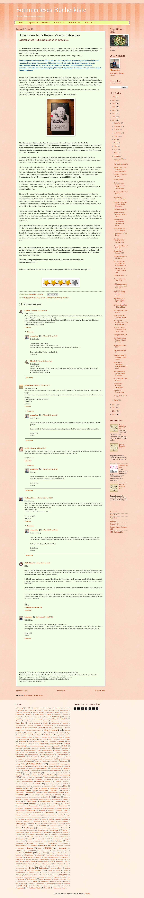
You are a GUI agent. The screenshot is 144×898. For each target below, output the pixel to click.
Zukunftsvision (50, 883)
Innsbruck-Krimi (37, 786)
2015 (114, 414)
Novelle (39, 834)
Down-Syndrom (25, 743)
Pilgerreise (29, 841)
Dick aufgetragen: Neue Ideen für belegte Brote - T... (120, 263)
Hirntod (17, 781)
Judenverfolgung (43, 790)
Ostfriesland (64, 837)
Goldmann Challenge (47, 775)
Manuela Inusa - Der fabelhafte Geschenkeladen (120, 169)
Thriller (32, 868)
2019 (114, 120)
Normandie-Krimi (20, 834)
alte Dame (58, 883)
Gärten (30, 777)
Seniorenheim (64, 857)
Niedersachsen (19, 832)
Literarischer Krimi (36, 815)
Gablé (18, 766)
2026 (114, 97)
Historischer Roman (42, 781)
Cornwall (34, 739)
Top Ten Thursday (34, 870)
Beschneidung (55, 723)
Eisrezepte (42, 748)
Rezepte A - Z (114, 524)
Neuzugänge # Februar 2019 (119, 252)
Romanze (26, 850)
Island (65, 786)
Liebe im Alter (19, 812)
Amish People (39, 714)
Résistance (54, 850)
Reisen (53, 845)
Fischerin (27, 759)
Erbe (39, 750)
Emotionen (65, 748)
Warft (69, 877)
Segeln (45, 857)
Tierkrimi (67, 868)
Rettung (59, 297)
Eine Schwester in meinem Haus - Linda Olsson (119, 241)
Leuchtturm (59, 810)
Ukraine (49, 872)
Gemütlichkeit (34, 770)
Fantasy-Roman (52, 756)
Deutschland (37, 741)
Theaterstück (64, 866)
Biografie (18, 727)
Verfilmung (18, 877)
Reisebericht (33, 845)
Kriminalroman (60, 801)
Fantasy (42, 757)
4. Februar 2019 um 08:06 (49, 336)
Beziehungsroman (20, 725)
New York (65, 830)
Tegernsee (36, 866)
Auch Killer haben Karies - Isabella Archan (119, 293)
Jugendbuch (54, 790)
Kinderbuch (20, 795)
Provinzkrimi (41, 843)
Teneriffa (45, 866)
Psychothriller (52, 843)
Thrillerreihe (43, 868)
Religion (60, 845)
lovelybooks (46, 886)
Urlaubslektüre (44, 874)
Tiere (59, 868)
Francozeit (20, 761)
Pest (17, 841)
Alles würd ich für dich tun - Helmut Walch (120, 214)
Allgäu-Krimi (26, 712)
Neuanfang (41, 830)
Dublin (49, 746)
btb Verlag (37, 297)
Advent (20, 710)
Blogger (67, 727)
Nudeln (46, 834)
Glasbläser (65, 772)
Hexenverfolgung (64, 779)
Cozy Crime (42, 739)
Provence (30, 843)
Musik (32, 823)
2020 (114, 117)
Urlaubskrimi (35, 874)
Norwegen (30, 834)
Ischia (59, 786)
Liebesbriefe (29, 812)
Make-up (37, 819)
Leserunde (50, 810)
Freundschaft (52, 764)
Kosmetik (18, 799)
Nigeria (27, 832)
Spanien (53, 859)
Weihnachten (31, 879)
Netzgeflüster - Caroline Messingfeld (118, 385)
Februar (116, 156)
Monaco (53, 821)
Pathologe (66, 839)
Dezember (117, 123)
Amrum (49, 714)
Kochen (57, 797)
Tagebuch (60, 863)
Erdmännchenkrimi (47, 750)
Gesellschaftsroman (55, 770)
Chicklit (55, 737)
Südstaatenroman (46, 863)
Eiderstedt (18, 748)
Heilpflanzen (38, 779)
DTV (55, 739)
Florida (40, 759)
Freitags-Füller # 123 (120, 396)
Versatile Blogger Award (30, 877)
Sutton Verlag (59, 861)
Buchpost (58, 735)
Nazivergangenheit (20, 830)
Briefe (19, 735)
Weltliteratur (48, 879)
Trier (38, 872)
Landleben (18, 808)
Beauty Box (20, 723)
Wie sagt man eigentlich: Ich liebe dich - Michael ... (121, 322)
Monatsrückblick (63, 821)
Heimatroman (47, 779)
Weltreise (56, 879)
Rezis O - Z (89, 22)
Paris (48, 839)
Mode (45, 821)
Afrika (39, 710)
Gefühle (30, 768)
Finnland (19, 759)
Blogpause (67, 730)
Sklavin (35, 859)
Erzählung (40, 752)
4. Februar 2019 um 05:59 (38, 310)
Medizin (65, 819)
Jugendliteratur (19, 792)
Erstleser (32, 752)
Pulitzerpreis (65, 843)
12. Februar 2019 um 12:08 (41, 563)
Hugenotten (29, 783)
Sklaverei (28, 859)
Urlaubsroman (54, 875)
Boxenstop (53, 732)
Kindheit (41, 795)
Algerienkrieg (53, 710)
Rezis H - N (74, 22)
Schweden (19, 857)
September (117, 133)
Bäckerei (18, 737)
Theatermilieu (54, 866)
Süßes (54, 863)
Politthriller (51, 841)
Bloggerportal (28, 297)
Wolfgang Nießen (30, 498)
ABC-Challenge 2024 (116, 532)
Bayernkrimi (54, 721)
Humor (37, 784)
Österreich (47, 888)
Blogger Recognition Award (34, 730)
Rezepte (30, 848)
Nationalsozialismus (43, 828)
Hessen (55, 779)
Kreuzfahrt (41, 799)
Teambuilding (19, 866)
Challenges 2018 (46, 737)
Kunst (56, 804)
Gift (59, 772)
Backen (18, 721)
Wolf (17, 883)
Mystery (62, 823)
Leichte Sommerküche (48, 808)
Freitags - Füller (20, 764)
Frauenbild (45, 761)
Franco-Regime (66, 759)
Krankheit (33, 799)
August (116, 136)
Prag (67, 841)
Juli (115, 139)
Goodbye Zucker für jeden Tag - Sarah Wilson (120, 357)
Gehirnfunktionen (55, 768)
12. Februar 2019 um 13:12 (44, 617)
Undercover (65, 872)
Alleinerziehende (64, 710)
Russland (46, 850)
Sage (39, 853)
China (60, 737)
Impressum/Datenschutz (39, 22)
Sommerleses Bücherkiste (51, 9)
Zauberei (23, 883)
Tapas (67, 863)
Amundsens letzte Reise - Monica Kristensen (119, 373)
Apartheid (24, 716)
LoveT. (27, 448)
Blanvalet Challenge (45, 727)
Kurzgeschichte (22, 806)
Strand (45, 861)
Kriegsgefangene (56, 799)
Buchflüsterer (48, 735)
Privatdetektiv (20, 843)
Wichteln (63, 879)
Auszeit (46, 719)
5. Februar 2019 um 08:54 (45, 498)
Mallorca (58, 819)
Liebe (65, 810)
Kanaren (45, 792)
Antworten (28, 327)
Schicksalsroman (28, 855)
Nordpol (43, 297)
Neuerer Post (21, 690)
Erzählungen (49, 752)
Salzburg (52, 853)
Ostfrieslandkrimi (21, 839)
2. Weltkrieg (19, 708)
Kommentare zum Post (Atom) (33, 695)
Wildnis (28, 881)
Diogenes (61, 741)
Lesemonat (31, 810)
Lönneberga (61, 817)
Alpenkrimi (42, 712)
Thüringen (53, 868)
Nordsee (46, 832)
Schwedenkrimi (29, 857)
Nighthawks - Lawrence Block (120, 391)
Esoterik (58, 752)
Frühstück (62, 764)
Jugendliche (65, 790)
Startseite (61, 690)
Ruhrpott (39, 850)
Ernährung (65, 750)
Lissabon (25, 815)
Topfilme (50, 870)
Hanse (17, 779)
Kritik (39, 803)
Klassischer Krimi (26, 797)
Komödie (66, 797)
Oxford (43, 839)
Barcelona (27, 721)
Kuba (45, 803)
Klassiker (58, 795)
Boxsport (60, 732)
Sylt (66, 861)
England (18, 750)
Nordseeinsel (56, 832)
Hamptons (47, 777)
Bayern (45, 721)
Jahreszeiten (64, 788)
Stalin (26, 861)
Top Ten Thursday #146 (122, 446)
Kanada (38, 792)
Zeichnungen (40, 883)
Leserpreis (42, 810)
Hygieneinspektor (56, 783)
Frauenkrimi (54, 761)
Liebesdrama (37, 812)
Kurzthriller (52, 806)
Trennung (31, 872)
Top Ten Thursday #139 (122, 486)
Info (29, 786)
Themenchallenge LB (21, 868)
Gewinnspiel (36, 773)
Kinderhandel (33, 794)
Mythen (27, 825)
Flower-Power (48, 759)
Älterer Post (100, 690)
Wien (68, 879)
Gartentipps (43, 766)
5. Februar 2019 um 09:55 (49, 469)
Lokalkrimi (53, 815)
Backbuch (64, 719)
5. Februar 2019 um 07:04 (44, 361)
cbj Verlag (23, 886)
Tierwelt (20, 870)
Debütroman (22, 741)
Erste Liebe (25, 752)
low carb (55, 885)
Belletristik (37, 723)
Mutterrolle (55, 823)
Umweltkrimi (56, 872)
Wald (63, 877)
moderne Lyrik (64, 885)
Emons (55, 748)
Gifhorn (54, 772)
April (116, 149)
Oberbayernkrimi (20, 836)
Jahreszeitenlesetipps (22, 790)
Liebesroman (49, 812)
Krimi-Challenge (31, 801)
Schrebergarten (50, 855)
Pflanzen (22, 841)
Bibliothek (30, 725)
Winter (35, 881)
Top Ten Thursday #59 (121, 164)
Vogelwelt (56, 877)
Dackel (62, 739)
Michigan (18, 821)
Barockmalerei (36, 721)
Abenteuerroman (38, 708)
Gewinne (27, 773)
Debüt (68, 739)
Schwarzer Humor (62, 855)
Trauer (66, 870)
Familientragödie (33, 756)
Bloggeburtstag (58, 727)
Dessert (30, 741)
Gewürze (46, 772)
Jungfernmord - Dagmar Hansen (119, 198)
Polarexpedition (51, 297)
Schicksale (18, 855)
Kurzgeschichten (33, 806)
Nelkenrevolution (31, 830)
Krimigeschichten (45, 801)
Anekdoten (65, 714)
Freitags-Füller (34, 763)
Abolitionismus (66, 708)
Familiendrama (20, 754)
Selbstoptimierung (53, 857)
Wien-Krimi (21, 881)
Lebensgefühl (28, 808)
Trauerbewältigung (21, 872)
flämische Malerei (35, 885)
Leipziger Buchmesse (62, 808)
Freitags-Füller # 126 (120, 209)
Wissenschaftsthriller (56, 881)
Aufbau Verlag (56, 717)
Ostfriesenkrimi (54, 837)
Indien (24, 786)
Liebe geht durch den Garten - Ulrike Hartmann (120, 204)
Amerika (28, 714)
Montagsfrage (21, 823)
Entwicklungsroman (29, 750)
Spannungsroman (62, 859)
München (18, 828)
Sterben (40, 861)
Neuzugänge (53, 830)
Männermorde (34, 825)
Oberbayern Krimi (63, 834)
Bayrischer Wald (64, 721)
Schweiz (38, 857)
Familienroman (20, 757)
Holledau (58, 781)
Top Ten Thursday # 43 (122, 426)
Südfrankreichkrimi (27, 863)
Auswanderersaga (37, 719)
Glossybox (19, 775)
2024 (114, 103)
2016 (114, 411)
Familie (64, 752)
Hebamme (29, 779)
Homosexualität (20, 783)
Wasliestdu (21, 879)
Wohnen (66, 881)
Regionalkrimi (21, 845)
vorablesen (20, 888)
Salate (44, 853)
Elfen (49, 748)
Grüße (24, 777)
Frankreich (28, 761)
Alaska (46, 710)
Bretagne (67, 733)
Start (21, 22)
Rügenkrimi (19, 853)
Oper (37, 836)
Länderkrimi (53, 817)
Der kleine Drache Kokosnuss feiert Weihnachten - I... (120, 329)
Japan (34, 790)
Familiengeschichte (48, 754)
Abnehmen (57, 708)
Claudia (27, 310)
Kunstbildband (66, 804)
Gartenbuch (25, 766)
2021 (114, 113)
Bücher (24, 737)
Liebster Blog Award (63, 812)
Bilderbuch (48, 725)
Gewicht (66, 770)
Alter (57, 712)
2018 (114, 404)
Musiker (38, 823)
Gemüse (25, 770)
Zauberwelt (31, 883)
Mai (115, 146)
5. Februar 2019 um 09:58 (49, 530)
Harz (22, 779)
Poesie (36, 841)
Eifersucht (26, 748)
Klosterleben (37, 797)
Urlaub (27, 875)
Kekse (66, 792)
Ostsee (30, 839)
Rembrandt (67, 845)
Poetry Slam (43, 841)
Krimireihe (20, 804)
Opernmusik (44, 836)
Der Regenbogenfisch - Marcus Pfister (120, 306)
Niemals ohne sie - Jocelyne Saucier (120, 316)
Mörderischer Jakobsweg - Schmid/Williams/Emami (120, 365)
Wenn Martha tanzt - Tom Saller (120, 280)
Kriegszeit (65, 799)
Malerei (51, 819)
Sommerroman (43, 859)
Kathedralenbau (53, 792)
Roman (48, 848)
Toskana (58, 870)
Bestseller (65, 723)
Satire (58, 853)
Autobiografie (54, 719)
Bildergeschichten (63, 725)
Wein (41, 879)
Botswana (46, 732)
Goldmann (34, 775)
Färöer (68, 764)
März (116, 153)
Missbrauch (27, 821)
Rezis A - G (59, 22)
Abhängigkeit (49, 708)
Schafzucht (65, 853)
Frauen (37, 761)
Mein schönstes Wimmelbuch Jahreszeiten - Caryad (119, 222)
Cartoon (37, 737)
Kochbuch (46, 797)
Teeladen (28, 866)
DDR (49, 739)
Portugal (59, 841)
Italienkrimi (44, 788)
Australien (28, 719)
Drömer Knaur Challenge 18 (37, 746)
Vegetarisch (63, 875)
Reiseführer (43, 845)
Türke (43, 872)
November (117, 126)
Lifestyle (18, 815)
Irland (53, 786)
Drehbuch (33, 743)
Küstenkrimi (63, 806)
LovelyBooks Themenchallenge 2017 (32, 817)
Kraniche (26, 799)
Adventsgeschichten (30, 710)
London (61, 815)
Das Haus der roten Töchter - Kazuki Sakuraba (120, 340)
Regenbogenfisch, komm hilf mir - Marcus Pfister (119, 300)
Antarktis (18, 716)
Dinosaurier (53, 741)
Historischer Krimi (27, 781)
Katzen (61, 792)
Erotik (17, 752)
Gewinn (18, 773)
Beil (30, 723)
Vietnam (48, 877)
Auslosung (19, 719)
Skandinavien (19, 859)
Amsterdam (57, 714)
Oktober (117, 129)
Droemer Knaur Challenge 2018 (49, 743)
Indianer (18, 786)
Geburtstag (51, 766)
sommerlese (34, 336)
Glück (27, 775)
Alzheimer (65, 712)
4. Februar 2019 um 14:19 (42, 385)
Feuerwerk (61, 756)
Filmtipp (68, 756)
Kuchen (51, 803)
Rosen (33, 850)
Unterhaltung (19, 875)
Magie (22, 819)
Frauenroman (63, 761)
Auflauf (66, 716)
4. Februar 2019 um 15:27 (49, 415)
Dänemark (56, 746)
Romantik (18, 850)
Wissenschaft (44, 881)
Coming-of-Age (24, 739)
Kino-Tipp (49, 794)
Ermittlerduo (57, 750)
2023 (114, 107)
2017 (114, 408)
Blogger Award (20, 730)
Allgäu (17, 712)
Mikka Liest (29, 563)
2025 (114, 100)
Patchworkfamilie (57, 839)
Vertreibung (41, 877)
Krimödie (32, 804)
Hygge (47, 783)
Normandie (65, 832)
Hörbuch (65, 784)
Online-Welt (30, 836)
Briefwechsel (26, 735)
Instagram (113, 521)
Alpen (34, 712)
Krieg (47, 799)
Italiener (36, 788)
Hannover (65, 777)
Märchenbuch (53, 826)
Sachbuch (66, 297)
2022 (114, 110)
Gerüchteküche (44, 770)
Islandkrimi (19, 788)
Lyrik (45, 817)
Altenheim (51, 712)
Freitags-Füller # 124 (120, 335)
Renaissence (21, 848)
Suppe (51, 861)
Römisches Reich (63, 850)
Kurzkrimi (43, 806)
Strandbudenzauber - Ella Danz (120, 257)
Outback (37, 839)
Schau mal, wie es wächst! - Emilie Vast (120, 270)
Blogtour (20, 733)
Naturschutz (64, 828)
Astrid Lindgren (46, 716)
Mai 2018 (29, 819)
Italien (27, 788)
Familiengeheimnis (32, 754)
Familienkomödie (63, 754)
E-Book (64, 746)
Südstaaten (37, 863)
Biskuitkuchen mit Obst (31, 727)
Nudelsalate (53, 834)
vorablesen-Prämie (34, 888)
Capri (30, 737)
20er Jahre (28, 708)
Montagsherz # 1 (119, 179)
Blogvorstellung (29, 732)
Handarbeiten (56, 777)
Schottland (40, 855)
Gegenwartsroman (41, 768)
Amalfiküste (19, 714)
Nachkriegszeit (28, 828)
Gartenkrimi (35, 766)
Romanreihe (63, 848)
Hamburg (38, 777)
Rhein (39, 848)
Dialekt (46, 741)
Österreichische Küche (59, 888)
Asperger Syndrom (34, 716)
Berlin (45, 723)
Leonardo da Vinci (20, 810)
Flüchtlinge (57, 759)
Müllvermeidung (64, 825)
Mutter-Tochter (46, 823)
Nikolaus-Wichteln (36, 832)
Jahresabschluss (54, 788)
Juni (115, 143)
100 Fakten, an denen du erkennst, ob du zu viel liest (120, 286)
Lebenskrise (37, 808)
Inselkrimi (46, 786)
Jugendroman (29, 792)
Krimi (18, 801)
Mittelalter (37, 821)
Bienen (39, 725)
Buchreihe (65, 735)
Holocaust (65, 781)
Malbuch (44, 819)
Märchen (43, 826)
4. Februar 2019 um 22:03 (38, 448)
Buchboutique (36, 735)
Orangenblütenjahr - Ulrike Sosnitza (120, 229)
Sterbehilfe (33, 861)
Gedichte (59, 766)
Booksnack (38, 733)
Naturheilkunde (54, 828)
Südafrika (18, 863)
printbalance (29, 385)
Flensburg (34, 759)
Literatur (45, 815)
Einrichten (34, 748)
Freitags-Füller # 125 (120, 275)
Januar (116, 400)
